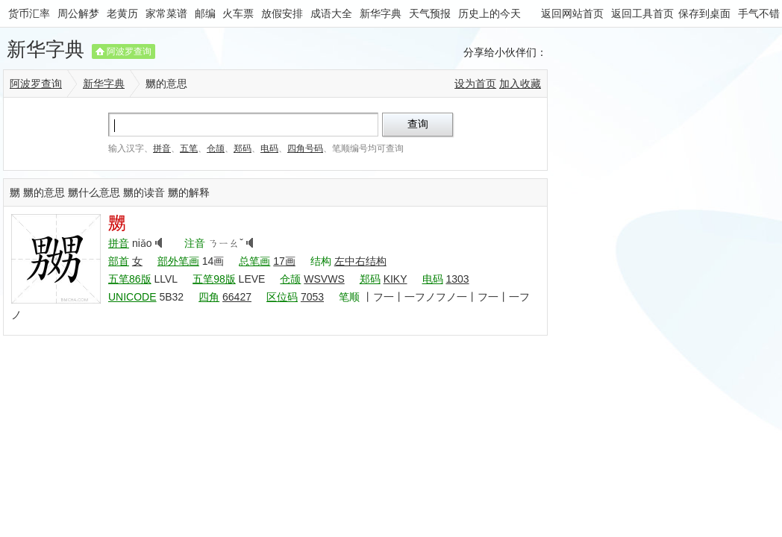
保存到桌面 (704, 13)
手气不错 (759, 13)
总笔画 (254, 261)
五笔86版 (129, 279)
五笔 (189, 148)
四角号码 (305, 148)
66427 (236, 297)
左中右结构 (360, 261)
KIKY (395, 279)
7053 (312, 297)
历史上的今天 (489, 13)
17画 (284, 261)
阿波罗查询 (129, 51)
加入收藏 (520, 84)
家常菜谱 (166, 13)
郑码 (242, 148)
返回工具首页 (642, 13)
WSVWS (324, 279)
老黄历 (122, 13)
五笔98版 (214, 279)
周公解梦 (78, 13)
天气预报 (430, 13)
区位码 (282, 297)
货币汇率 (29, 13)
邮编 (205, 13)
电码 (269, 148)
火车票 (238, 13)
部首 (118, 261)
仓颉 (216, 148)
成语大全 (331, 13)
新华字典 (380, 13)
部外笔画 (178, 261)
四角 (208, 297)
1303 (457, 279)
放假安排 (282, 13)
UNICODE (132, 297)
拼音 (162, 148)
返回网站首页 (572, 13)
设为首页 (475, 84)
